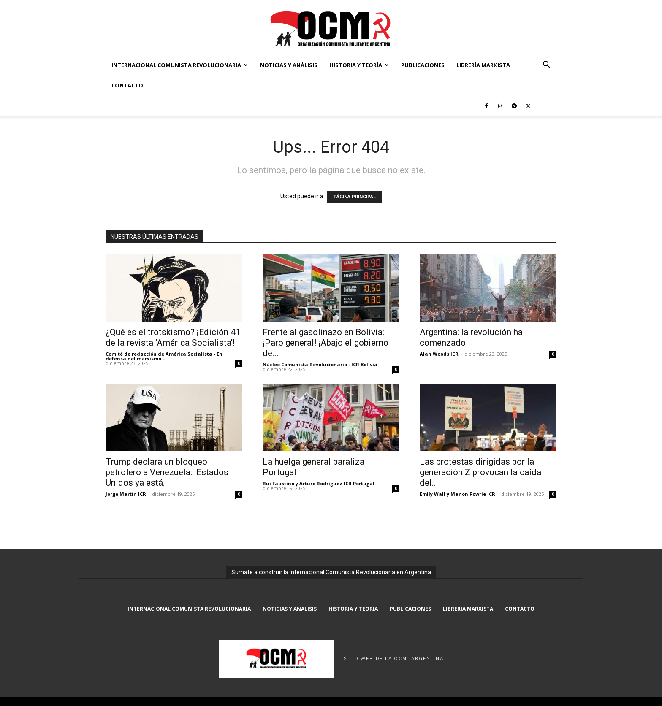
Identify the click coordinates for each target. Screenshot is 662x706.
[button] (546, 66)
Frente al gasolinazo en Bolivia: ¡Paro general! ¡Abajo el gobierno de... (325, 342)
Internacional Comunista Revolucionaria (179, 65)
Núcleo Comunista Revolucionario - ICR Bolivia (320, 364)
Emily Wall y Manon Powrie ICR (457, 494)
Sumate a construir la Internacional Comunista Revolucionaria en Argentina (331, 572)
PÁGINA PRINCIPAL (355, 197)
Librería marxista (483, 65)
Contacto (127, 85)
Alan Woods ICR (439, 354)
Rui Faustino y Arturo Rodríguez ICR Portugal (318, 483)
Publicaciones (423, 65)
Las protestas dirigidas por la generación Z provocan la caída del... (480, 472)
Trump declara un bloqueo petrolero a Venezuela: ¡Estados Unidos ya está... (167, 472)
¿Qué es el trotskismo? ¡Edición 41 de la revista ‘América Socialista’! (173, 337)
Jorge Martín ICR (126, 494)
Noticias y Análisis (288, 65)
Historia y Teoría (359, 65)
